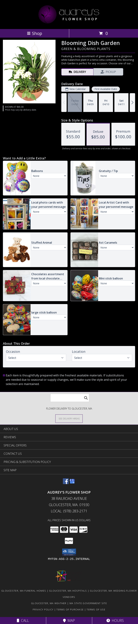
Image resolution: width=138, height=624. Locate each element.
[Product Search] (69, 398)
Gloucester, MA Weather (48, 603)
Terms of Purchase (70, 609)
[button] (69, 552)
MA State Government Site (88, 603)
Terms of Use (96, 609)
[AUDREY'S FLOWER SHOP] (69, 23)
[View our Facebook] (66, 483)
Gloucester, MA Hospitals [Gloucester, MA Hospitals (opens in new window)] (68, 590)
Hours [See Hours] (115, 620)
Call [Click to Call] (23, 620)
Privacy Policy (43, 609)
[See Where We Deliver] (69, 418)
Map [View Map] (69, 620)
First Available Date (106, 89)
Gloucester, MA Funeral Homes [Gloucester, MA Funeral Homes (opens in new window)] (23, 590)
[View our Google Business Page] (72, 483)
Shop (34, 33)
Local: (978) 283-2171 (69, 511)
